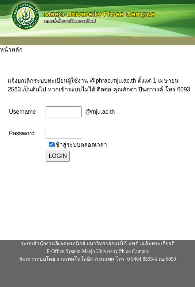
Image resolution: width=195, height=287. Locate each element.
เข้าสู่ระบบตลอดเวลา (80, 144)
